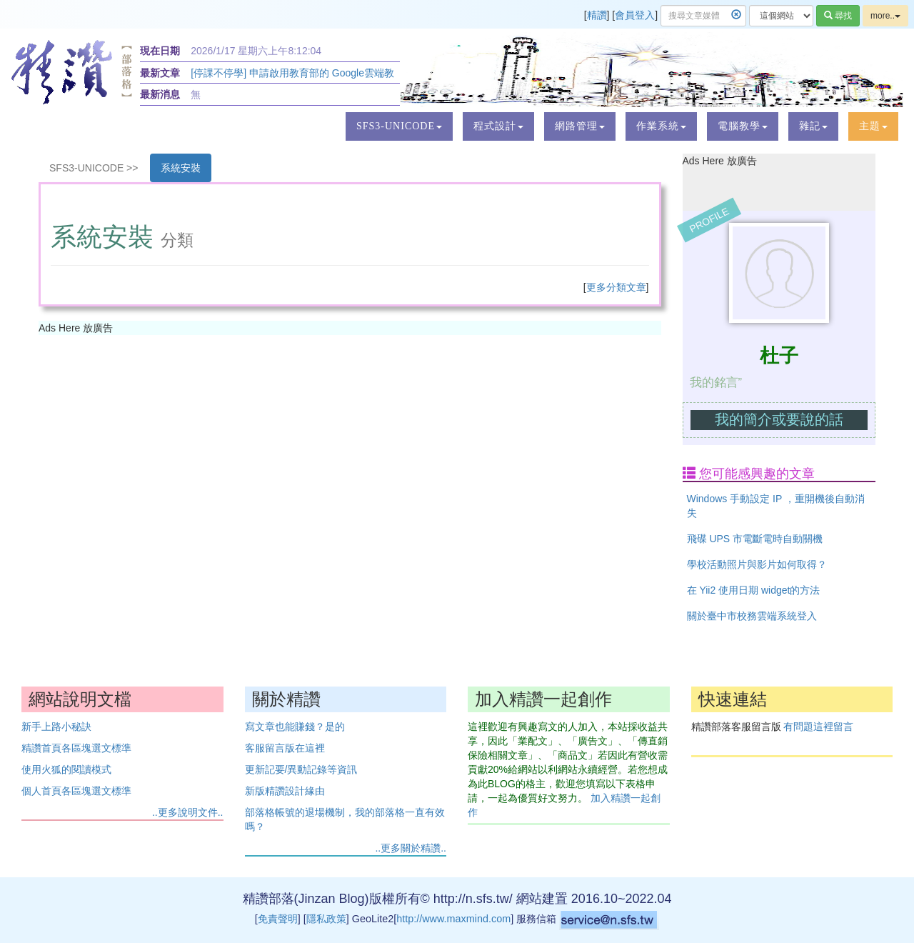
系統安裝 (181, 168)
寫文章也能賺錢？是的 (295, 726)
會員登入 (635, 15)
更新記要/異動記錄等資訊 (301, 769)
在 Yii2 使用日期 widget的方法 (753, 590)
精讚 (597, 15)
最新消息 (160, 94)
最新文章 (160, 73)
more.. (885, 16)
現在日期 (160, 50)
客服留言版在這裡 (285, 748)
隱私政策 (326, 918)
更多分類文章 (616, 287)
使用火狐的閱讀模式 (66, 769)
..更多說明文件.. (188, 812)
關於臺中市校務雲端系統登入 (752, 616)
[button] (399, 126)
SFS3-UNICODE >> (93, 168)
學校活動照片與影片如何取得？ (757, 564)
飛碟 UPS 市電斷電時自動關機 (755, 538)
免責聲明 (278, 918)
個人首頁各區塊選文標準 (76, 791)
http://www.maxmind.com (453, 918)
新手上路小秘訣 (56, 726)
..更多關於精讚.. (410, 848)
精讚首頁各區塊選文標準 (76, 748)
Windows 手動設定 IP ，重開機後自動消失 (776, 506)
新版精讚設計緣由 (285, 791)
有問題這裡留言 (818, 726)
